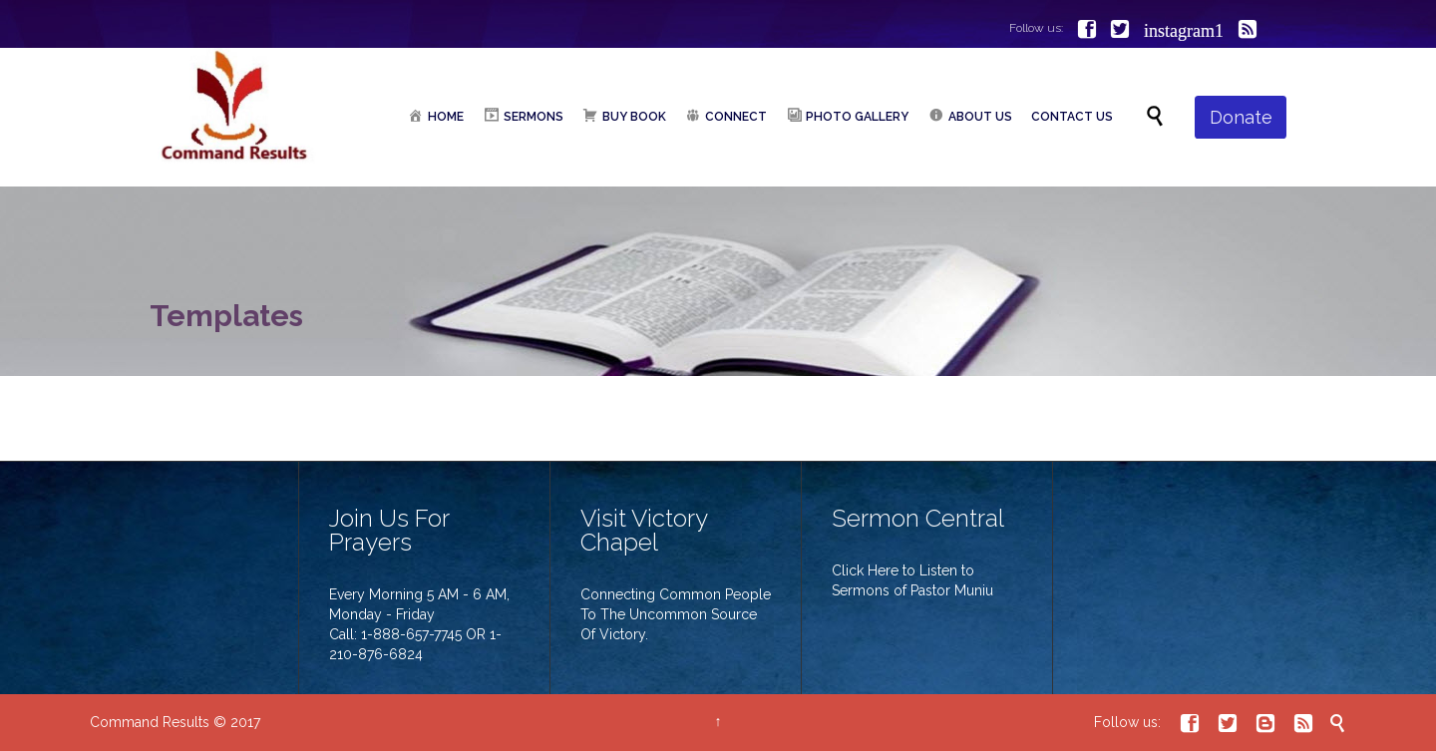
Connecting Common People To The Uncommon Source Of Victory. (675, 614)
